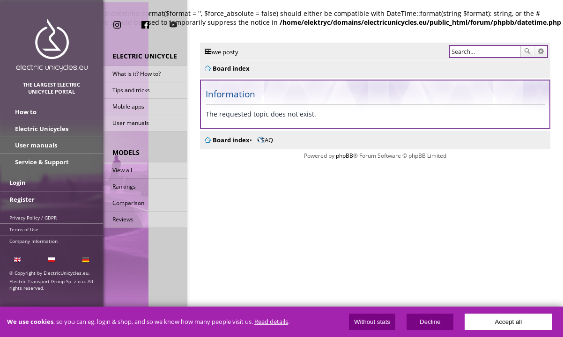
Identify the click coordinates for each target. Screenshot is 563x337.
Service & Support (42, 161)
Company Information (33, 240)
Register (22, 198)
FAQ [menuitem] (267, 140)
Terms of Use (23, 228)
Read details (271, 322)
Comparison (128, 203)
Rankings (124, 187)
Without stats (372, 321)
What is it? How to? (136, 74)
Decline (430, 321)
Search (527, 51)
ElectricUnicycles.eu (52, 45)
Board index (231, 140)
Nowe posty (221, 52)
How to (26, 112)
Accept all (508, 321)
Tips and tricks (131, 91)
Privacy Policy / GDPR (33, 216)
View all (122, 171)
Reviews (122, 220)
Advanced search (540, 51)
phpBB (344, 156)
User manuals (130, 123)
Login (17, 182)
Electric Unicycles (41, 129)
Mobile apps (128, 107)
